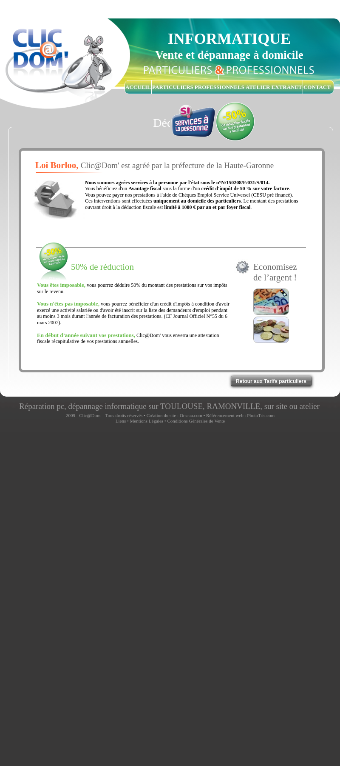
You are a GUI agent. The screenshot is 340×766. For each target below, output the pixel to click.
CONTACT (317, 87)
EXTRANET (287, 87)
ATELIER (258, 87)
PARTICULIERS (172, 87)
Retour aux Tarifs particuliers (271, 381)
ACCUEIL (138, 87)
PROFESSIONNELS (219, 87)
